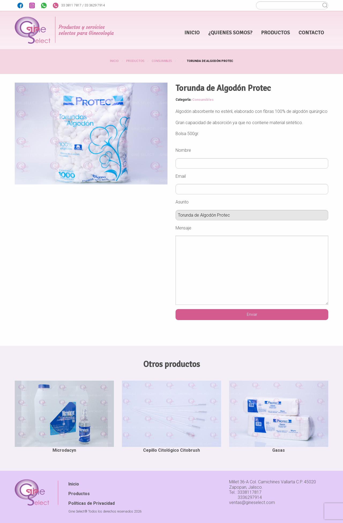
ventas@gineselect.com (252, 502)
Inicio (114, 61)
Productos (135, 61)
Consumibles (162, 61)
